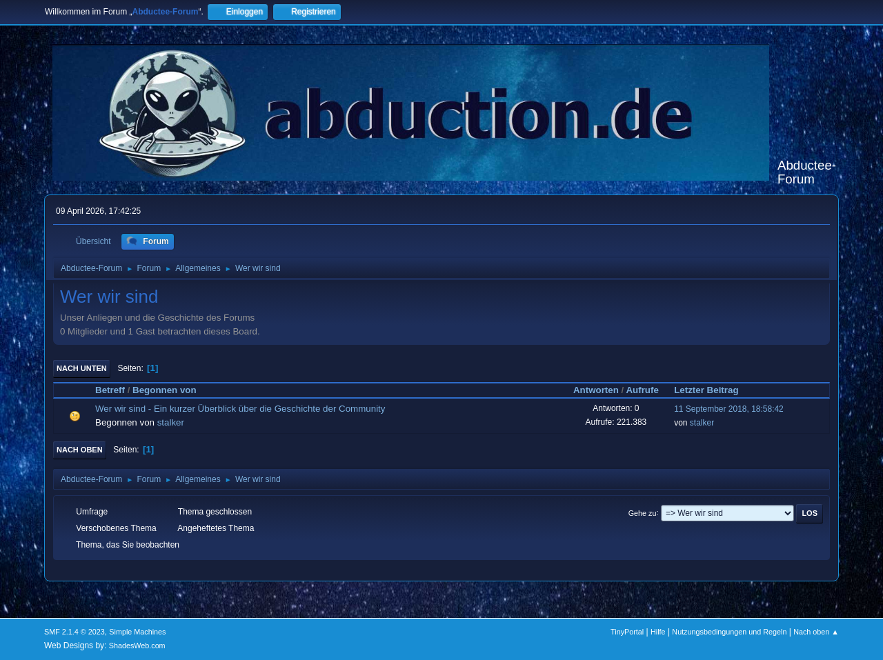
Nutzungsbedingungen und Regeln (729, 632)
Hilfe (658, 632)
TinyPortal (627, 632)
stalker (170, 422)
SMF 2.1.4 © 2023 (74, 632)
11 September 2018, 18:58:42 (729, 409)
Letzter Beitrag (712, 390)
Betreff (110, 390)
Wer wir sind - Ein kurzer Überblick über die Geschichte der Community (240, 408)
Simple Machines (137, 632)
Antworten (596, 390)
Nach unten (82, 368)
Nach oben (80, 450)
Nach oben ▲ (816, 632)
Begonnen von (164, 390)
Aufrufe (642, 390)
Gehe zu (642, 512)
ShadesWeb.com (137, 645)
